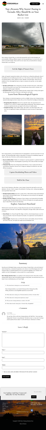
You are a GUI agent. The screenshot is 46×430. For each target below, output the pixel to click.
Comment (4, 331)
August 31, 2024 (20, 18)
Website (3, 365)
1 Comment (26, 18)
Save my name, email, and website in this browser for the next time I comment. (20, 371)
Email (3, 357)
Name (3, 350)
